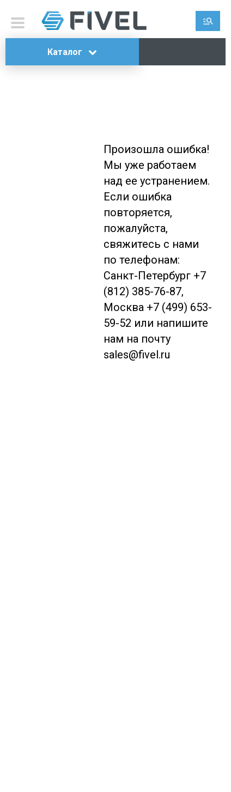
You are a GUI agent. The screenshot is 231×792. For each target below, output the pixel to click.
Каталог (72, 52)
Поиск (208, 21)
